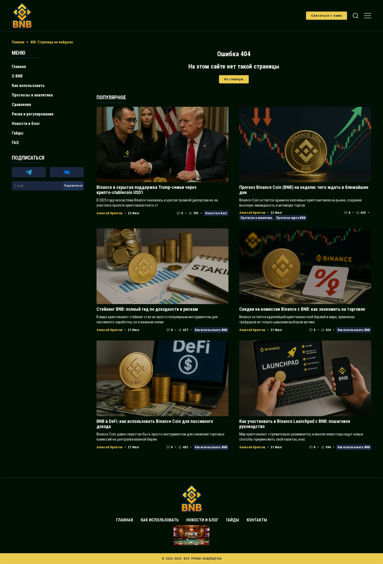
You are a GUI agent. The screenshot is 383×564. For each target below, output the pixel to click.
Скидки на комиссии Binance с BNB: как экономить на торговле (302, 309)
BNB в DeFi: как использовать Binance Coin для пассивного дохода (155, 424)
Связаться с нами (326, 15)
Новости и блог (216, 213)
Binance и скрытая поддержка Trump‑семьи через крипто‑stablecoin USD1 (146, 189)
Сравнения (21, 104)
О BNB (17, 76)
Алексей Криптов (109, 213)
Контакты (257, 520)
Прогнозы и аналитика (256, 218)
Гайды (17, 133)
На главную (234, 79)
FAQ (15, 142)
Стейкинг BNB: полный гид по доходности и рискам (147, 309)
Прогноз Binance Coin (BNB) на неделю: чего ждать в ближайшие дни (303, 189)
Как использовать (28, 85)
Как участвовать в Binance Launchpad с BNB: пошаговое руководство (294, 424)
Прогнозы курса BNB (290, 218)
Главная (19, 66)
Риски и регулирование (33, 114)
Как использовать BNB (211, 330)
